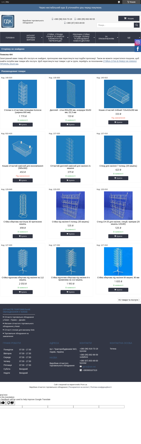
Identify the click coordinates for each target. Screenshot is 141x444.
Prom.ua (84, 385)
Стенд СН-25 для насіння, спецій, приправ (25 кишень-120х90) (118, 223)
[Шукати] (137, 25)
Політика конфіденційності (101, 387)
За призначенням (106, 37)
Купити (24, 125)
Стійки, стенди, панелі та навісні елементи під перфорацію (55, 37)
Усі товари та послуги (128, 300)
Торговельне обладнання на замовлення (16, 334)
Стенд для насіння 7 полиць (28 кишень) (118, 166)
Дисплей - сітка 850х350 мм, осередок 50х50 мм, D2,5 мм (70, 111)
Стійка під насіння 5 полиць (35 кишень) (70, 222)
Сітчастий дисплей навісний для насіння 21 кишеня (70, 167)
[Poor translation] (10, 403)
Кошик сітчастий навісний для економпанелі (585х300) (22, 167)
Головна (10, 38)
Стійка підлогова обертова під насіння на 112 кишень (23, 278)
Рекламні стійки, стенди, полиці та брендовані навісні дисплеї (81, 37)
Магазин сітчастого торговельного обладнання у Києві (18, 324)
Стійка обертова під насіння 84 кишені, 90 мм (118, 277)
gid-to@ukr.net (89, 367)
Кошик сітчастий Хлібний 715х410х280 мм (118, 110)
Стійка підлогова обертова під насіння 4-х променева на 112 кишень (70, 278)
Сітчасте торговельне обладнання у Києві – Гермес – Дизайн (18, 318)
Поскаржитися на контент (79, 387)
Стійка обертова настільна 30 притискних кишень (23, 223)
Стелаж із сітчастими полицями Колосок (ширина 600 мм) (22, 111)
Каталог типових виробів (30, 37)
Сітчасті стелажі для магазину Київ (19, 330)
